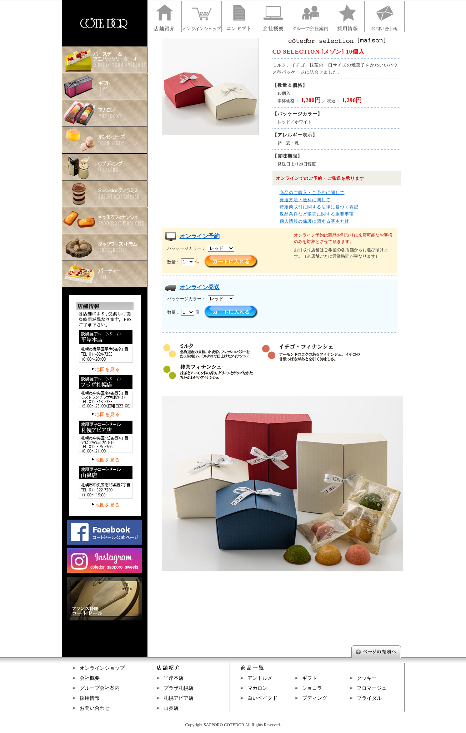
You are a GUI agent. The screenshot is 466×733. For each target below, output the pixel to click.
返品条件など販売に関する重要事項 (317, 214)
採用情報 (90, 698)
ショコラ (312, 688)
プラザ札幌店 (179, 688)
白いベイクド (262, 698)
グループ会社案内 (100, 688)
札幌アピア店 (179, 698)
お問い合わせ (95, 708)
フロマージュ (372, 688)
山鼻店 (171, 708)
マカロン (257, 688)
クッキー (367, 678)
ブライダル (369, 698)
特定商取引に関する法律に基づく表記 (319, 206)
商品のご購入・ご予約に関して (312, 192)
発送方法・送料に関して (305, 199)
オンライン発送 (200, 287)
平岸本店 (174, 678)
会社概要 (90, 678)
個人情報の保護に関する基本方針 (314, 221)
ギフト (309, 678)
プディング (314, 698)
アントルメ (259, 678)
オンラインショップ (102, 668)
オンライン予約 (200, 236)
